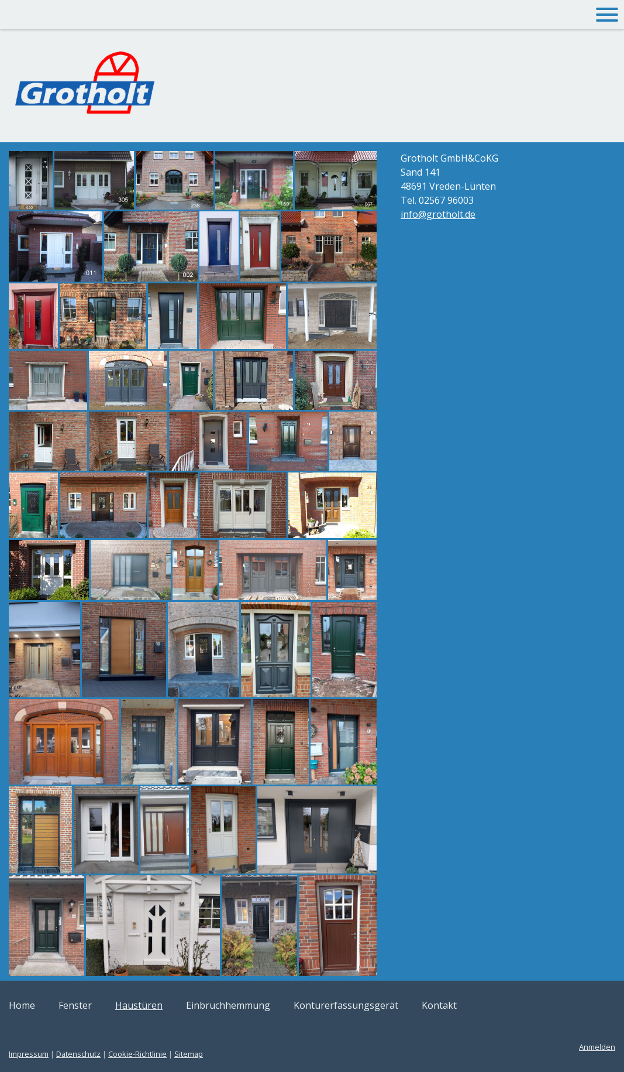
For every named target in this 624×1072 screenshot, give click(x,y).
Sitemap (188, 1054)
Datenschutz (78, 1054)
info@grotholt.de (438, 214)
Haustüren (139, 1005)
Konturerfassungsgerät (346, 1005)
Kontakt (439, 1005)
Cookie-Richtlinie (137, 1054)
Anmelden (597, 1047)
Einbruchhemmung (228, 1005)
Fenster (75, 1005)
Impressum (29, 1054)
